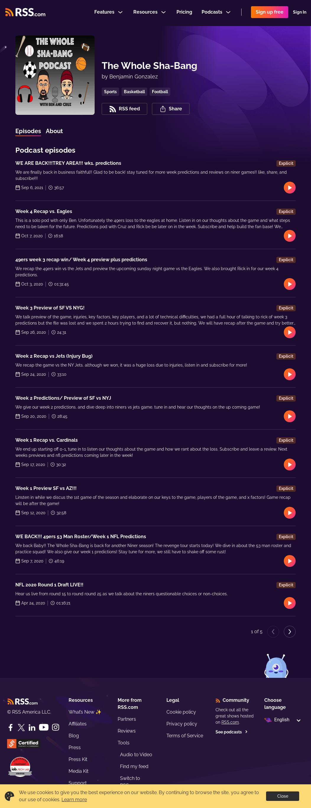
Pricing (184, 13)
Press (75, 747)
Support (78, 783)
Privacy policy (181, 724)
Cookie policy (181, 712)
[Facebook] (10, 727)
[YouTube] (43, 727)
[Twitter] (21, 727)
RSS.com (230, 722)
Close (282, 796)
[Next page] (290, 632)
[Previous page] (273, 632)
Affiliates (78, 724)
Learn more (74, 799)
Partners (127, 719)
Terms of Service (184, 735)
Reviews (127, 731)
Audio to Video (136, 754)
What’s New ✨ (85, 712)
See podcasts (232, 732)
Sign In (299, 13)
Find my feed (134, 766)
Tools (123, 743)
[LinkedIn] (31, 727)
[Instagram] (55, 727)
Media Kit (78, 771)
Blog (74, 735)
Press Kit (78, 759)
